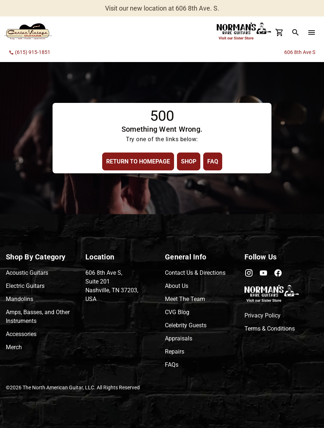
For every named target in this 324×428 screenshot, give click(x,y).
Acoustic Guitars (27, 272)
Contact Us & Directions (195, 272)
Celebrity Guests (186, 325)
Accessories (21, 334)
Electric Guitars (25, 285)
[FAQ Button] (212, 161)
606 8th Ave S (299, 52)
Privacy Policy (262, 315)
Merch (14, 347)
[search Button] (296, 32)
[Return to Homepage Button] (138, 161)
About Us (176, 285)
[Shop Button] (188, 161)
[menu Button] (312, 32)
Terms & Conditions (269, 328)
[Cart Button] (279, 32)
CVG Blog (177, 312)
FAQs (171, 364)
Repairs (174, 351)
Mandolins (19, 299)
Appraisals (178, 338)
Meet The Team (185, 299)
